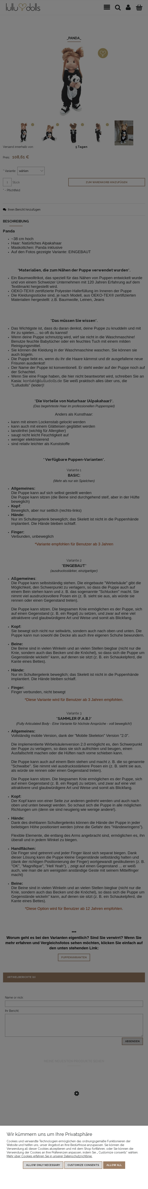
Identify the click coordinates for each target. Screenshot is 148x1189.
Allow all (114, 1165)
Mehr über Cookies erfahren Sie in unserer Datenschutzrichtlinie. (49, 1156)
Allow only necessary (43, 1165)
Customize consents (83, 1165)
